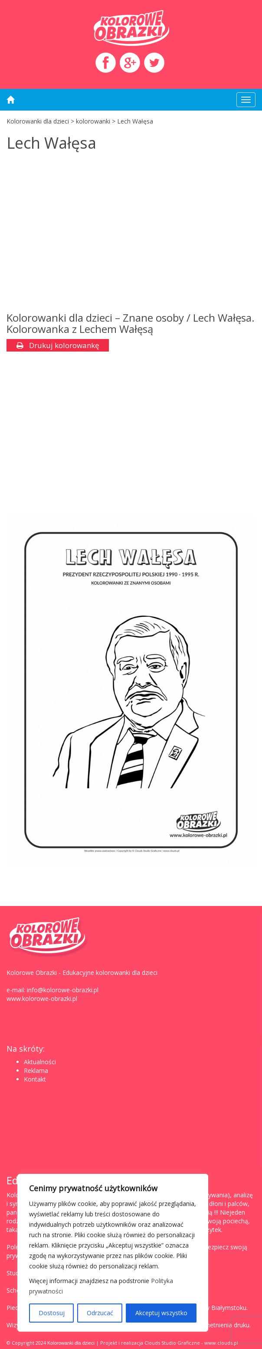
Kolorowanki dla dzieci (71, 1343)
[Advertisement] (131, 234)
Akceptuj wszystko (161, 1313)
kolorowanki (93, 121)
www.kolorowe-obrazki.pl (42, 998)
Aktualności (40, 1062)
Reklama (36, 1070)
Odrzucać (100, 1313)
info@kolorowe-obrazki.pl (62, 990)
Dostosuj (52, 1313)
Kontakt (35, 1079)
